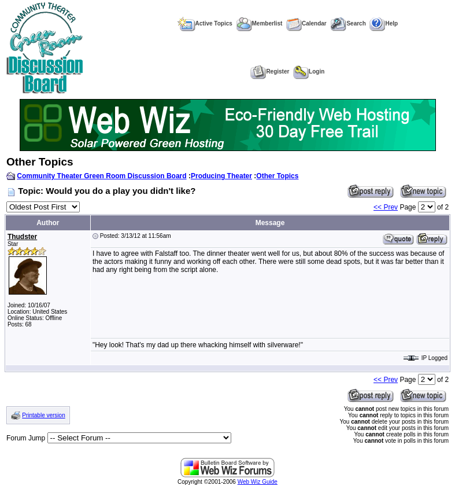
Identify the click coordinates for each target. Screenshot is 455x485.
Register (269, 71)
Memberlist (259, 23)
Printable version (43, 415)
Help (383, 23)
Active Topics (204, 23)
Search (347, 23)
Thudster (22, 237)
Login (308, 71)
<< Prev (385, 207)
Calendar (306, 23)
